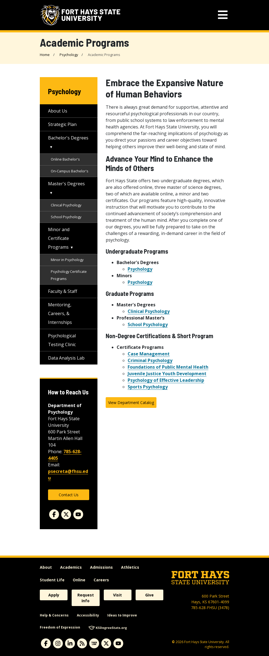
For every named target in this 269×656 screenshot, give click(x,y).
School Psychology (148, 324)
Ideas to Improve (122, 615)
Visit (117, 595)
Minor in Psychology (67, 259)
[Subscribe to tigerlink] (94, 643)
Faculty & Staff (62, 291)
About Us (57, 111)
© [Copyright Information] (173, 642)
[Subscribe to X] (106, 643)
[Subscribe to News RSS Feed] (82, 643)
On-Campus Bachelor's (69, 171)
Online (79, 579)
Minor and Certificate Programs (58, 238)
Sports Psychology (148, 387)
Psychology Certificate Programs (69, 275)
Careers (101, 579)
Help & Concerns (54, 615)
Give (149, 595)
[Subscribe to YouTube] (118, 643)
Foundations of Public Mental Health (168, 367)
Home (45, 54)
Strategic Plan (62, 124)
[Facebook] (54, 514)
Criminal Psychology (150, 360)
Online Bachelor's (65, 159)
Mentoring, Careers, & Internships (60, 313)
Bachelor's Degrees (68, 138)
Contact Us (69, 494)
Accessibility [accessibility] (88, 615)
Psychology (69, 54)
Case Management (149, 354)
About (46, 567)
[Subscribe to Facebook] (46, 643)
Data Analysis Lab (66, 358)
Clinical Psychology (149, 311)
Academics (71, 567)
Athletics (130, 567)
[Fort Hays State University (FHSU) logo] (80, 15)
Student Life (52, 579)
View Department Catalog (131, 402)
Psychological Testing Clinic (62, 340)
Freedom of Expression (60, 627)
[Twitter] (66, 514)
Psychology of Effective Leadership (166, 380)
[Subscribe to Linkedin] (70, 643)
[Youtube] (78, 514)
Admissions (101, 567)
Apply (53, 595)
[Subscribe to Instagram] (58, 643)
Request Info (85, 597)
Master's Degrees (66, 184)
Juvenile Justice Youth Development (167, 374)
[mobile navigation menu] (222, 15)
